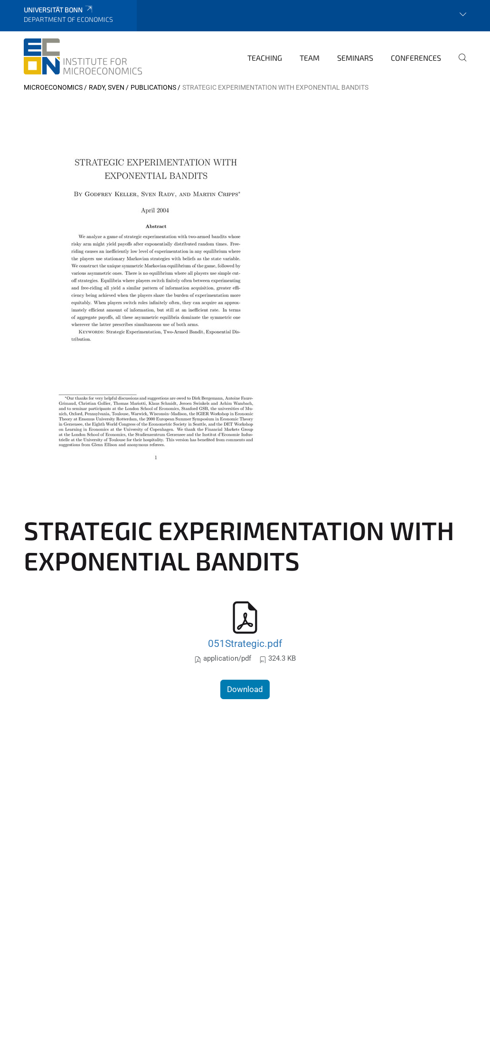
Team (310, 57)
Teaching (264, 57)
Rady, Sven (106, 87)
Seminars (355, 57)
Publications (153, 87)
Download (245, 689)
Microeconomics (53, 87)
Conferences (416, 57)
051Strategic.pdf (245, 643)
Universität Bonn (59, 10)
